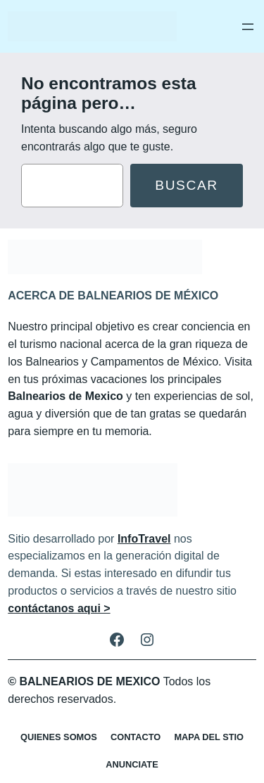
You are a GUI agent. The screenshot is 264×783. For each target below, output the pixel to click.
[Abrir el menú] (247, 26)
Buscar (186, 185)
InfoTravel (144, 539)
